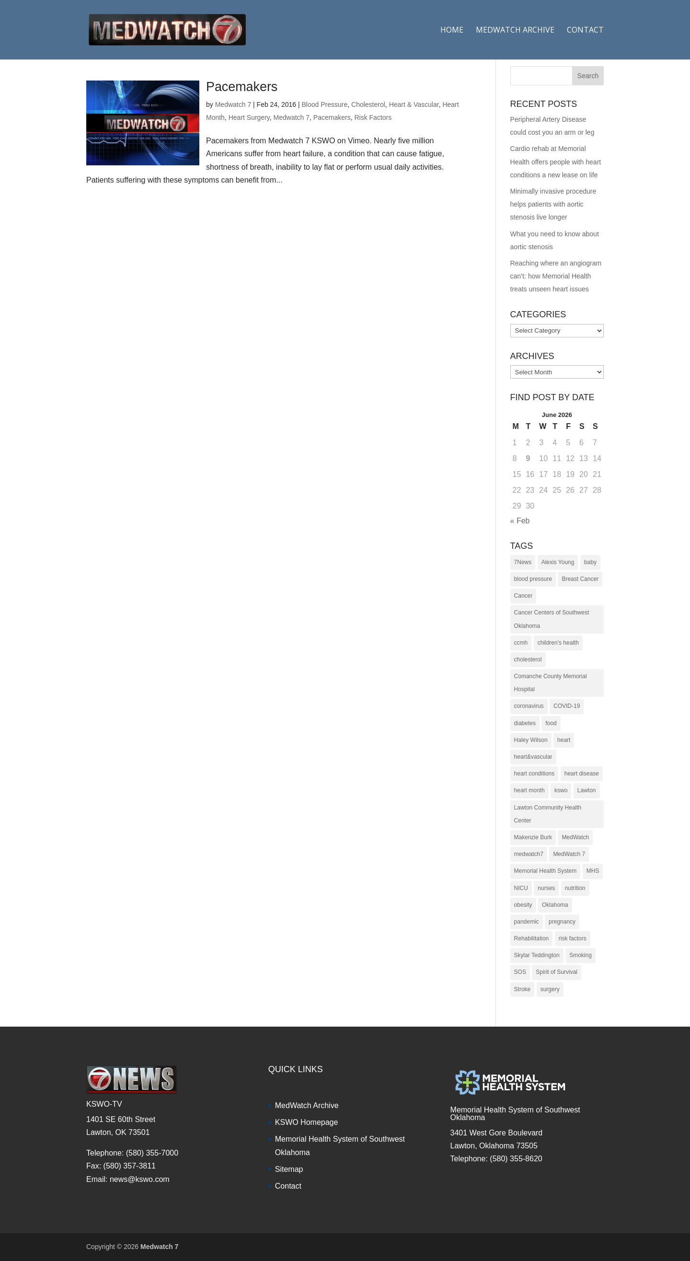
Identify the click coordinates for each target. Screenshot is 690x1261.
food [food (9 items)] (550, 723)
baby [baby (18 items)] (590, 562)
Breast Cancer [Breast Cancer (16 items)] (580, 579)
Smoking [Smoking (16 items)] (580, 955)
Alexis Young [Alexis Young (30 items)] (558, 562)
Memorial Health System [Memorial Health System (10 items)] (545, 871)
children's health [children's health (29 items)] (558, 642)
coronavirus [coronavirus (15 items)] (529, 706)
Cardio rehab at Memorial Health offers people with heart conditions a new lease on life (555, 161)
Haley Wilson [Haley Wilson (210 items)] (531, 740)
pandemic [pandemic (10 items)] (526, 921)
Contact (585, 30)
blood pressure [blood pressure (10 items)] (533, 579)
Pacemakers (241, 87)
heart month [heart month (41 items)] (529, 790)
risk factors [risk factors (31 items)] (572, 938)
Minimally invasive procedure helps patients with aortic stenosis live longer (553, 204)
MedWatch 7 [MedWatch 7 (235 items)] (569, 854)
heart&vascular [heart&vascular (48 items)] (533, 756)
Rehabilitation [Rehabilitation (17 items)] (531, 938)
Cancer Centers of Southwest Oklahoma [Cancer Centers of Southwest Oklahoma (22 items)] (551, 619)
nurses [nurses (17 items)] (546, 888)
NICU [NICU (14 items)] (521, 888)
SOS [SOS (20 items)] (520, 972)
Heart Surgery (249, 117)
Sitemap (289, 1169)
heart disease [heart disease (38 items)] (581, 773)
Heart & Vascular (414, 104)
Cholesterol (368, 104)
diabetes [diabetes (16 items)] (525, 723)
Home (451, 30)
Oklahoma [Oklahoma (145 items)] (555, 905)
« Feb (520, 521)
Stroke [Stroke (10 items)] (522, 989)
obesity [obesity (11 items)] (523, 905)
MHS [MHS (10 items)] (592, 871)
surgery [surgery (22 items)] (550, 989)
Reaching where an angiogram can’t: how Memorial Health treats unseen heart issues (556, 276)
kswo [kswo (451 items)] (560, 790)
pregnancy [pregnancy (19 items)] (562, 921)
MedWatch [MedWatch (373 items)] (575, 837)
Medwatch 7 (233, 104)
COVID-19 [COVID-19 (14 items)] (566, 706)
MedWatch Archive (307, 1105)
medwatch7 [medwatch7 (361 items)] (528, 854)
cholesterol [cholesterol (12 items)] (528, 659)
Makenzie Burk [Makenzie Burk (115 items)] (533, 837)
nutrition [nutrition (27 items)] (575, 888)
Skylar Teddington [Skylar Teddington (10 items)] (537, 955)
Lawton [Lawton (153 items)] (586, 790)
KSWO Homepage (306, 1122)
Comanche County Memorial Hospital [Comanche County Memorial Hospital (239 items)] (550, 683)
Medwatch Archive (515, 30)
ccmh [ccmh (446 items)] (521, 642)
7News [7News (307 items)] (523, 562)
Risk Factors (372, 117)
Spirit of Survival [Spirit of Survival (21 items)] (556, 972)
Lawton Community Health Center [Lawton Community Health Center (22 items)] (548, 814)
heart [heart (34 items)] (563, 740)
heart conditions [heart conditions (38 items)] (534, 773)
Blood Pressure (325, 104)
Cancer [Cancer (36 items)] (523, 595)
